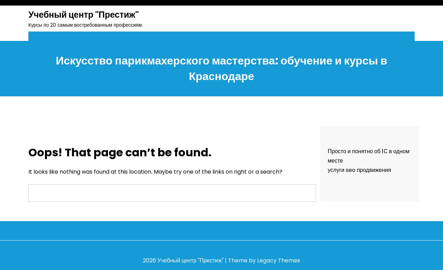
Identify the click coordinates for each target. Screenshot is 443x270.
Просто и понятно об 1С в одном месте (368, 156)
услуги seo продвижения (359, 170)
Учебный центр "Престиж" (83, 15)
